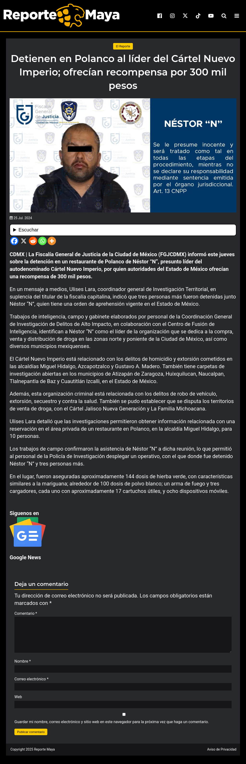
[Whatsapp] (42, 241)
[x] (185, 15)
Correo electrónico (31, 681)
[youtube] (211, 15)
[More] (52, 241)
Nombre (22, 663)
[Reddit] (33, 241)
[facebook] (159, 15)
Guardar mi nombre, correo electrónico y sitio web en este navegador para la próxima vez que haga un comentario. (111, 724)
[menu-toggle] (236, 15)
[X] (23, 241)
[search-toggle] (224, 15)
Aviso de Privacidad (221, 752)
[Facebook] (14, 241)
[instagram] (172, 15)
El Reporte (123, 46)
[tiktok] (198, 15)
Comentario (25, 613)
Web (18, 699)
